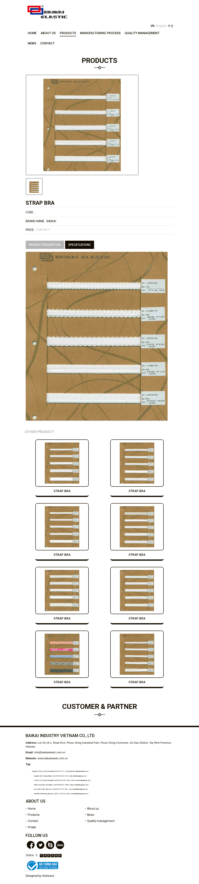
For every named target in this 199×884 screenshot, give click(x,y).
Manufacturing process (100, 33)
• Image (31, 827)
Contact (47, 43)
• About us (92, 808)
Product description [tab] (45, 244)
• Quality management (100, 821)
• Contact (32, 821)
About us (48, 33)
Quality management (142, 33)
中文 (171, 26)
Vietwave (48, 875)
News (32, 43)
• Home (31, 808)
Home (32, 33)
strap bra (62, 491)
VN (152, 26)
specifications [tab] (79, 244)
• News (89, 814)
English (161, 26)
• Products (33, 814)
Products (68, 33)
